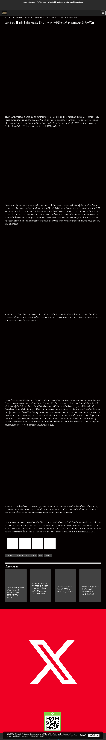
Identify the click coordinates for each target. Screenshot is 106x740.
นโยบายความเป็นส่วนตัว (25, 736)
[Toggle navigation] (103, 13)
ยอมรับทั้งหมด (94, 735)
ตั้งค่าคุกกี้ (83, 735)
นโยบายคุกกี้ (39, 736)
